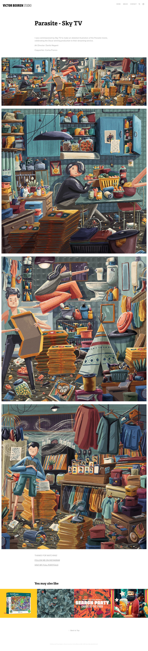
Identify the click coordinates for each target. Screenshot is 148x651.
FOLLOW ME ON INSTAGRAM (47, 560)
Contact (133, 4)
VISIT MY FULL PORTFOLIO (46, 564)
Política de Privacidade (56, 644)
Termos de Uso (68, 644)
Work (118, 4)
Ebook (125, 4)
